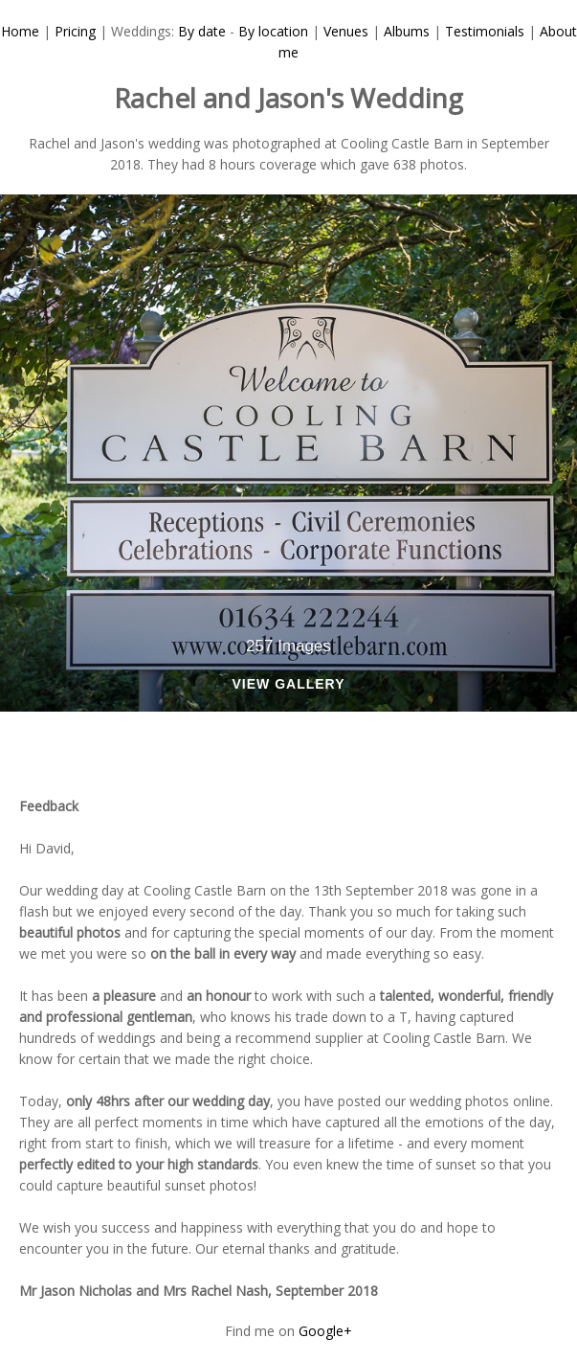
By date (202, 31)
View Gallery (288, 684)
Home (20, 31)
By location (273, 31)
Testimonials (484, 31)
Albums (407, 31)
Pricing (75, 31)
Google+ (325, 1331)
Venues (345, 31)
